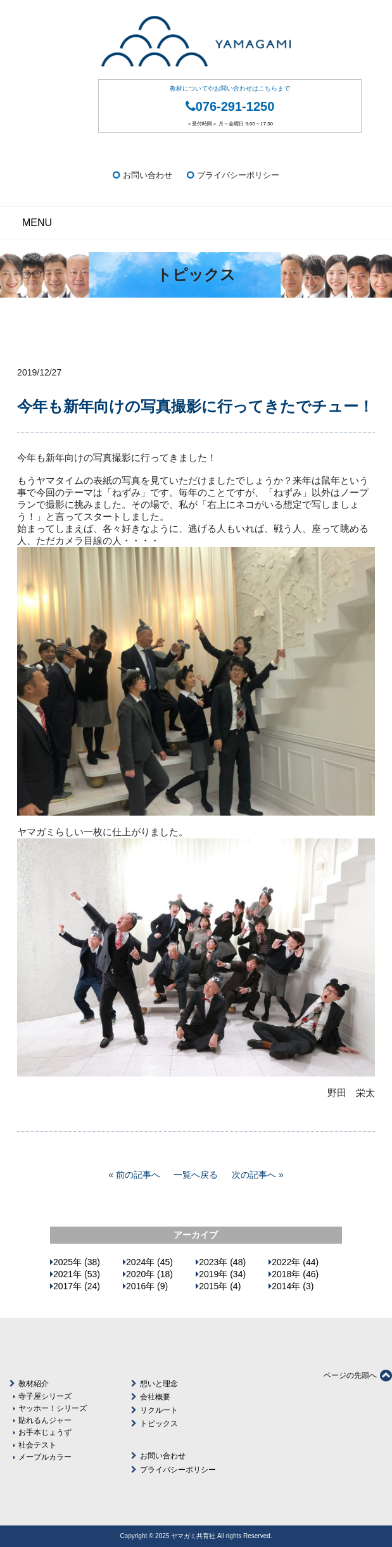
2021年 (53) (76, 1274)
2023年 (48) (222, 1262)
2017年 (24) (76, 1286)
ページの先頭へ (358, 1375)
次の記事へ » (258, 1175)
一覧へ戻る (196, 1175)
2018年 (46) (295, 1274)
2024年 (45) (149, 1262)
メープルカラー (45, 1457)
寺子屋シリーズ (45, 1396)
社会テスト (37, 1445)
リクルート (159, 1410)
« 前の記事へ (134, 1175)
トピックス (159, 1423)
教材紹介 (33, 1383)
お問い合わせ (147, 175)
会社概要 (155, 1396)
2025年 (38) (76, 1262)
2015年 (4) (220, 1286)
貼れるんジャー (45, 1420)
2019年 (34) (222, 1274)
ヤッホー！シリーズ (52, 1408)
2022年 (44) (295, 1262)
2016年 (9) (147, 1286)
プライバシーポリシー (238, 175)
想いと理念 (159, 1383)
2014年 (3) (292, 1286)
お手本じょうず (45, 1432)
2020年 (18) (149, 1274)
